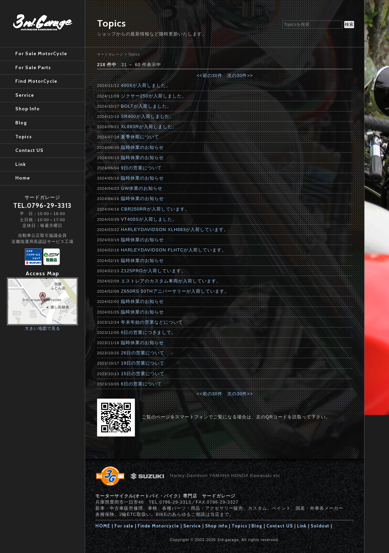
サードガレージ (110, 54)
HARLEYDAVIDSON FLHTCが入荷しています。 (174, 249)
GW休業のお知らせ (141, 188)
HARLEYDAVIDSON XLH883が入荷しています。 (175, 229)
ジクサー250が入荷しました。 (154, 95)
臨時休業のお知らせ (142, 147)
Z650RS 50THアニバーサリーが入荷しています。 (175, 291)
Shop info (216, 525)
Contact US (279, 525)
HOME (102, 525)
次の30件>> (240, 75)
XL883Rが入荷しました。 (149, 126)
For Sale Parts (33, 67)
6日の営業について (141, 383)
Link (302, 525)
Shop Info (27, 109)
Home (22, 178)
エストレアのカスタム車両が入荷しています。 (171, 280)
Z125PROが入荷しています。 (153, 270)
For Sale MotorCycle (41, 53)
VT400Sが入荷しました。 (149, 219)
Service (192, 525)
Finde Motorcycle (158, 525)
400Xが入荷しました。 (146, 85)
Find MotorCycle (36, 81)
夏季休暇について (140, 136)
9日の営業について (141, 167)
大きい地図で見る (42, 328)
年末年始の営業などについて (152, 322)
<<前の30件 (209, 75)
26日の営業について (143, 352)
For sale (124, 525)
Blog (256, 525)
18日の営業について (143, 363)
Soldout (320, 525)
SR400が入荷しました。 (147, 116)
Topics (134, 54)
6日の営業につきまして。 (148, 332)
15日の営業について (143, 373)
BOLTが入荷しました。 (146, 106)
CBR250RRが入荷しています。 (155, 209)
